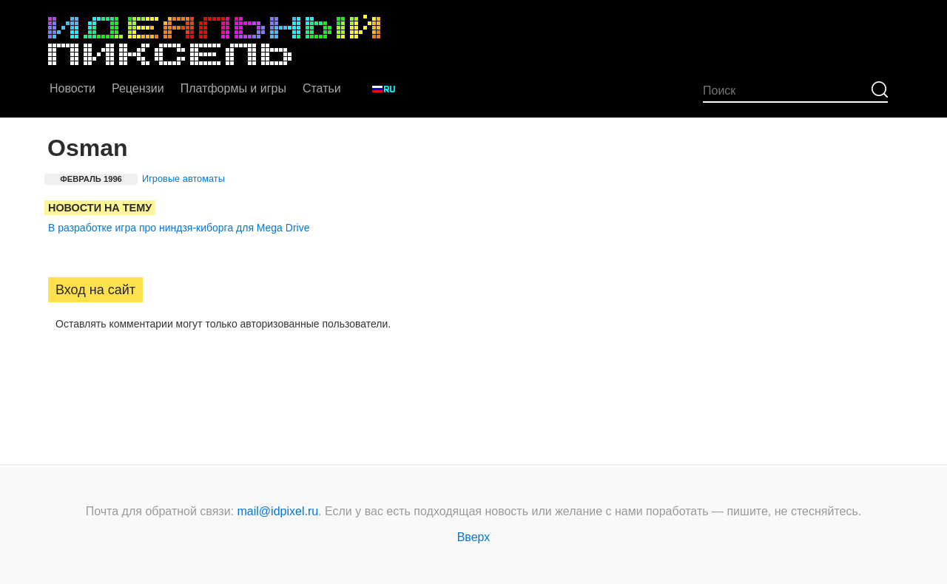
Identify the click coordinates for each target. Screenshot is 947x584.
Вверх (474, 537)
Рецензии (138, 88)
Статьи (322, 88)
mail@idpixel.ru (278, 511)
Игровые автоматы (183, 178)
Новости (72, 88)
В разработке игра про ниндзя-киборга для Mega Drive (178, 228)
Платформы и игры (233, 88)
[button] (60, 370)
